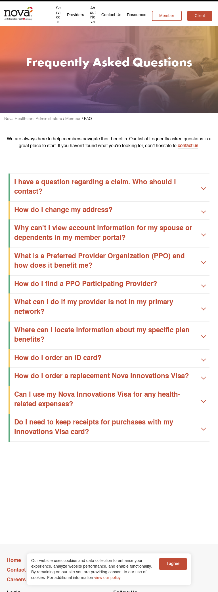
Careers (16, 579)
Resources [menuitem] (136, 15)
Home (14, 560)
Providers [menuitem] (75, 15)
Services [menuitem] (58, 15)
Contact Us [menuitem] (111, 15)
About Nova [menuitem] (93, 15)
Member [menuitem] (166, 16)
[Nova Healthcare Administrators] (33, 119)
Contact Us (20, 570)
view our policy (107, 578)
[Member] (73, 119)
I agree (173, 564)
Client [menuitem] (200, 16)
